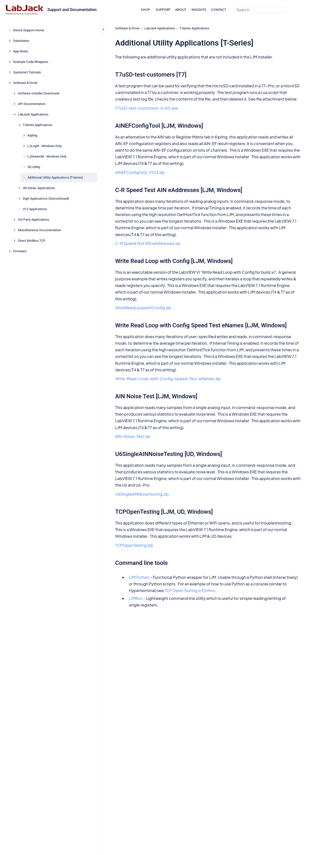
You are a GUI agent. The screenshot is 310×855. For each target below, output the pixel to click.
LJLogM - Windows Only (44, 146)
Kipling (32, 135)
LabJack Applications (33, 114)
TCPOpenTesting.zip (134, 545)
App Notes (20, 51)
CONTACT (218, 9)
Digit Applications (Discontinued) (46, 198)
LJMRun (136, 598)
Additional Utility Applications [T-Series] (55, 177)
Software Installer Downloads (38, 93)
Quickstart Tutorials (27, 72)
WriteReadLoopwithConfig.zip (143, 307)
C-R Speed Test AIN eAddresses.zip (148, 243)
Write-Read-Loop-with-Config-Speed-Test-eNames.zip (168, 378)
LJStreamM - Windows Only (46, 156)
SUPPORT (163, 9)
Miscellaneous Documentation (39, 230)
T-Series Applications (37, 125)
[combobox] (261, 10)
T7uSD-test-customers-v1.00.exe (146, 108)
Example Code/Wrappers (31, 62)
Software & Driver (25, 83)
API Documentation (31, 104)
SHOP (145, 9)
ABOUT (180, 9)
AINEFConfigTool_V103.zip (140, 172)
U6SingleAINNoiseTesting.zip (142, 494)
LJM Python (139, 577)
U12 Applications (35, 209)
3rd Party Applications (33, 219)
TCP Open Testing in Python (189, 590)
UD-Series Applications (39, 188)
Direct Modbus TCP (31, 240)
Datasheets (21, 41)
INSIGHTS (198, 9)
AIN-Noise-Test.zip (132, 436)
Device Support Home (28, 30)
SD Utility (33, 167)
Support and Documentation (72, 9)
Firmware (19, 251)
